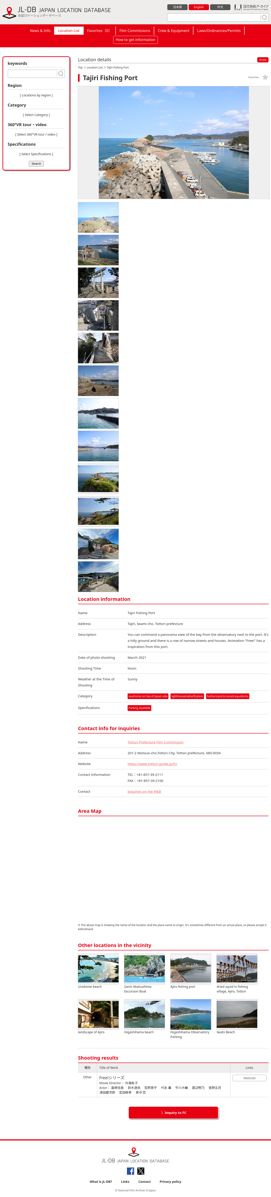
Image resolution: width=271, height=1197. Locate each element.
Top (80, 67)
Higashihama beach (144, 1016)
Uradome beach (98, 971)
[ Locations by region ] (36, 95)
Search (36, 163)
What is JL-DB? (101, 1181)
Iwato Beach (237, 1016)
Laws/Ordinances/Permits (219, 30)
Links (125, 1181)
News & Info (40, 30)
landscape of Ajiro (98, 1016)
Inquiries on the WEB (144, 791)
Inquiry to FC (175, 1112)
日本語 (177, 7)
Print (262, 60)
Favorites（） (99, 30)
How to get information (135, 39)
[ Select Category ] (36, 115)
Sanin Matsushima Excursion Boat (144, 973)
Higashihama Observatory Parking (190, 1019)
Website (249, 1078)
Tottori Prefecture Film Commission (156, 742)
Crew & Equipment (173, 30)
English (199, 7)
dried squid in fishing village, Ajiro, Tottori (237, 973)
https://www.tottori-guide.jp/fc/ (152, 763)
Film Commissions (134, 30)
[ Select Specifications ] (36, 154)
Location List (68, 30)
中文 (220, 7)
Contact (144, 1181)
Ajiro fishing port (190, 971)
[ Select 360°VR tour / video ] (36, 134)
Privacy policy (170, 1181)
